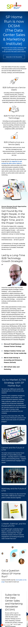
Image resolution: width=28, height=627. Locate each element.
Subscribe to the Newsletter (14, 57)
